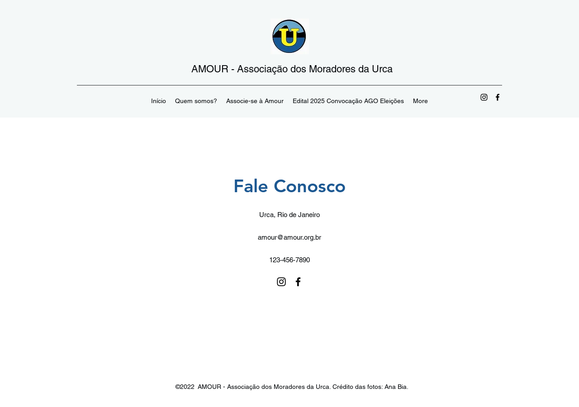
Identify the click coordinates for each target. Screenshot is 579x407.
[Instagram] (484, 97)
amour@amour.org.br (289, 237)
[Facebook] (497, 97)
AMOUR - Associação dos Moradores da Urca (292, 69)
